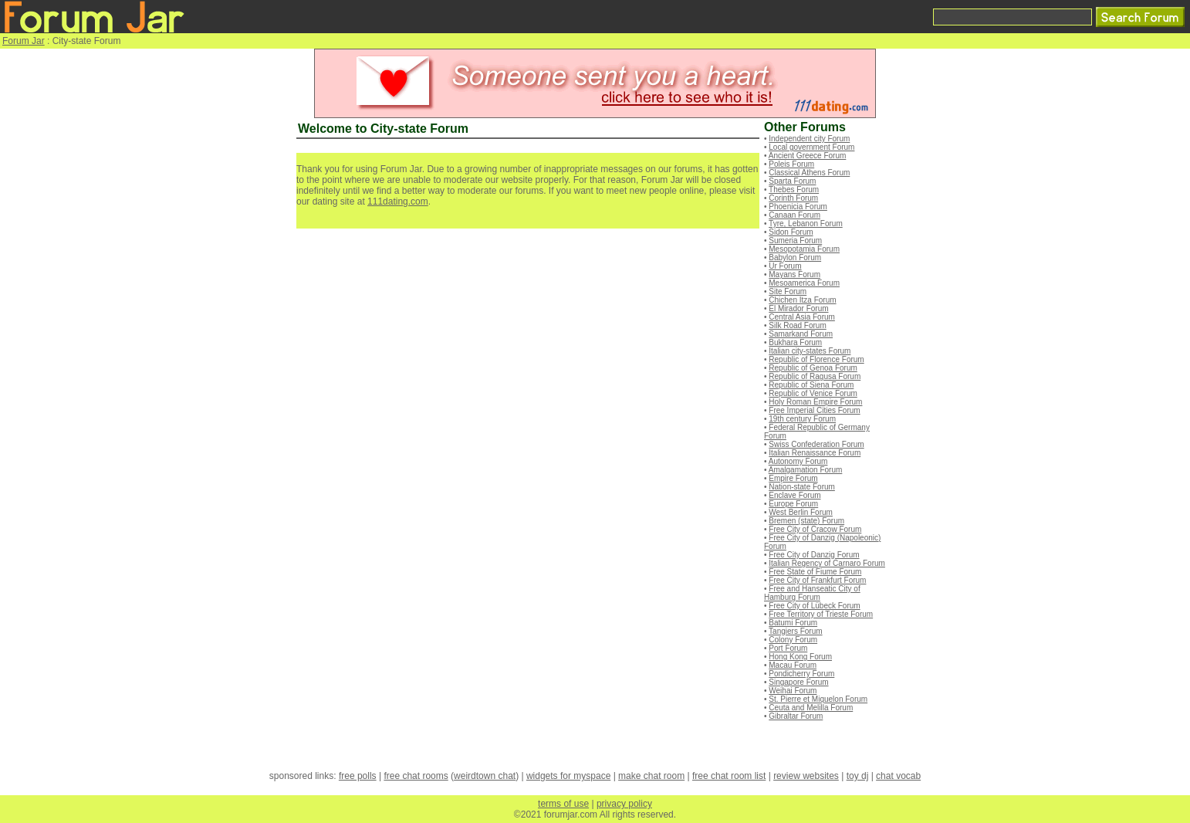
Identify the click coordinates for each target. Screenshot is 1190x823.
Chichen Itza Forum (802, 300)
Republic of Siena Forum (811, 385)
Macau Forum (792, 665)
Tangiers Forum (795, 631)
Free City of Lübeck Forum (814, 605)
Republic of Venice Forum (813, 393)
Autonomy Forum (798, 461)
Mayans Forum (794, 274)
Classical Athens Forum (809, 172)
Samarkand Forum (801, 334)
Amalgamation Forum (806, 470)
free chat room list (729, 776)
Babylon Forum (795, 257)
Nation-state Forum (802, 487)
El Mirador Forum (798, 308)
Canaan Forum (794, 215)
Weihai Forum (792, 690)
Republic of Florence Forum (816, 359)
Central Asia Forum (802, 317)
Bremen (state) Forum (806, 520)
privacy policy (624, 803)
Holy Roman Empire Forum (815, 402)
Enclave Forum (794, 495)
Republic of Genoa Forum (813, 368)
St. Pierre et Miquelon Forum (818, 699)
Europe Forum (793, 504)
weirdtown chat (485, 776)
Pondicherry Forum (801, 673)
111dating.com (397, 201)
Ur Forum (785, 266)
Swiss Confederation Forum (816, 444)
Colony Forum (793, 639)
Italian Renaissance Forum (814, 453)
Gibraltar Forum (796, 716)
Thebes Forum (794, 189)
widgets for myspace (568, 776)
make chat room (651, 776)
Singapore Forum (798, 682)
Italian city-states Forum (809, 351)
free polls (358, 776)
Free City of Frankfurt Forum (817, 580)
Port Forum (788, 648)
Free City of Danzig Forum (814, 554)
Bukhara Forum (795, 342)
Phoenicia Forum (798, 206)
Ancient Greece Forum (808, 155)
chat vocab (898, 776)
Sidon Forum (791, 232)
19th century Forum (802, 419)
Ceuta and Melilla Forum (811, 707)
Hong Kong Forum (800, 656)
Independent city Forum (809, 138)
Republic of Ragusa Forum (814, 376)
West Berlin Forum (801, 512)
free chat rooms (416, 776)
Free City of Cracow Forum (815, 529)
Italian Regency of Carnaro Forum (827, 563)
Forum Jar (23, 41)
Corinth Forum (793, 198)
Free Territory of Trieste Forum (821, 614)
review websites (806, 776)
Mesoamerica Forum (804, 283)
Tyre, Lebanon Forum (806, 223)
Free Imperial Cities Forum (814, 410)
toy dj (858, 776)
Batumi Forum (793, 622)
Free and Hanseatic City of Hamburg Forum (812, 592)
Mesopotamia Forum (804, 249)
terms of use (563, 803)
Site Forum (787, 291)
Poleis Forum (791, 164)
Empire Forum (793, 478)
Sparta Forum (792, 181)
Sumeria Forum (795, 240)
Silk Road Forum (797, 325)
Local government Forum (811, 147)
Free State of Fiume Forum (815, 571)
